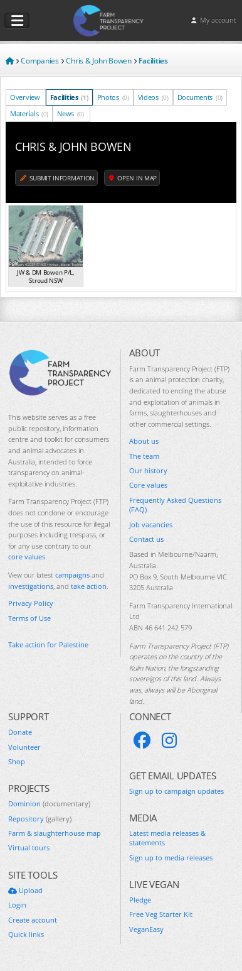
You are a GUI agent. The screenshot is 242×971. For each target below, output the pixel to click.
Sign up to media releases (171, 857)
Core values (148, 485)
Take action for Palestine (48, 644)
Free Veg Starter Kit (160, 914)
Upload (25, 890)
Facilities (69, 97)
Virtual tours (29, 847)
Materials (29, 113)
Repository (39, 818)
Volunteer (24, 747)
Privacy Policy (30, 603)
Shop (16, 761)
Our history (148, 470)
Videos (153, 97)
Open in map (133, 177)
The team (144, 456)
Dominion (49, 803)
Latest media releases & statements (167, 837)
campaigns (72, 574)
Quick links (26, 934)
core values (26, 556)
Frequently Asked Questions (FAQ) (175, 504)
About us (144, 441)
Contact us (146, 539)
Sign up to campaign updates (176, 791)
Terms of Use (29, 618)
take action (89, 586)
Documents (200, 97)
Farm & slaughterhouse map (54, 833)
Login (17, 904)
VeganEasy (146, 929)
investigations (30, 586)
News (70, 113)
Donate (20, 732)
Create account (32, 919)
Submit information (57, 177)
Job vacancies (150, 524)
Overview (25, 97)
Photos (113, 97)
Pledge (140, 899)
